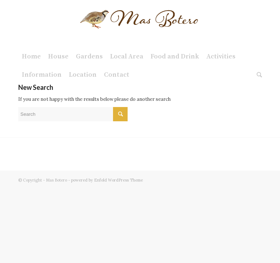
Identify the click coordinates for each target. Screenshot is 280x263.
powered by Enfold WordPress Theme (107, 180)
